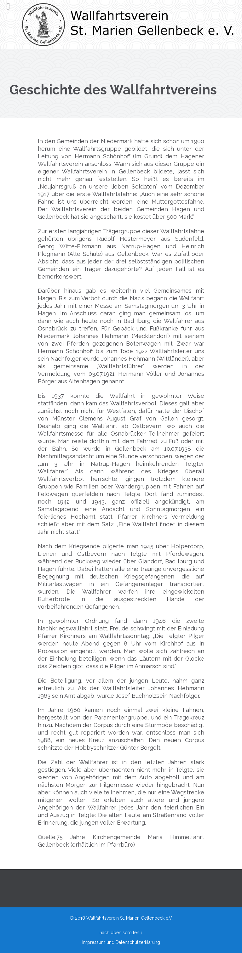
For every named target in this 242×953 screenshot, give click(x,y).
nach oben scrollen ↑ (121, 932)
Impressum (93, 942)
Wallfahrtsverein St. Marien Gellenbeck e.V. (129, 918)
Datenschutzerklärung (138, 942)
